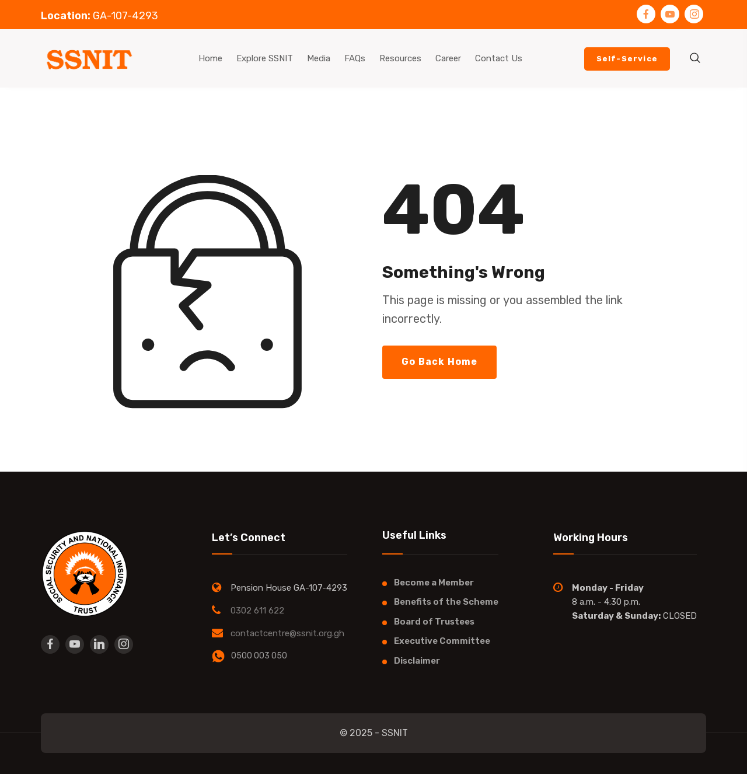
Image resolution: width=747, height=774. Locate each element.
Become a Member (434, 582)
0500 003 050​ (259, 656)
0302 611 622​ (257, 610)
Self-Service (627, 58)
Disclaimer (417, 661)
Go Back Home (439, 361)
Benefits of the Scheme (446, 602)
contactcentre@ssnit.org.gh (287, 633)
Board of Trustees (434, 621)
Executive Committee (442, 641)
